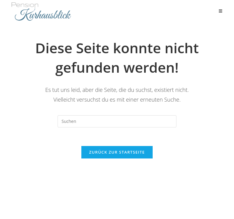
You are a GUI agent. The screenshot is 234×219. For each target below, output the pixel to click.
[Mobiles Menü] (220, 11)
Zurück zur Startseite (117, 152)
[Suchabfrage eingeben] (117, 121)
